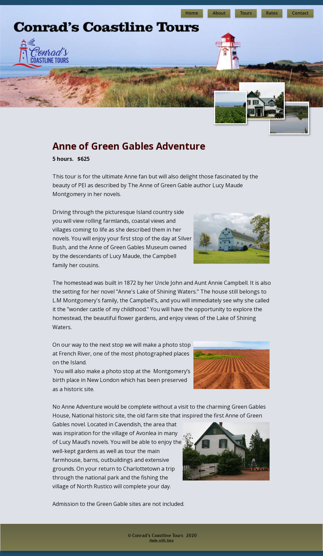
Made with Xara (161, 540)
